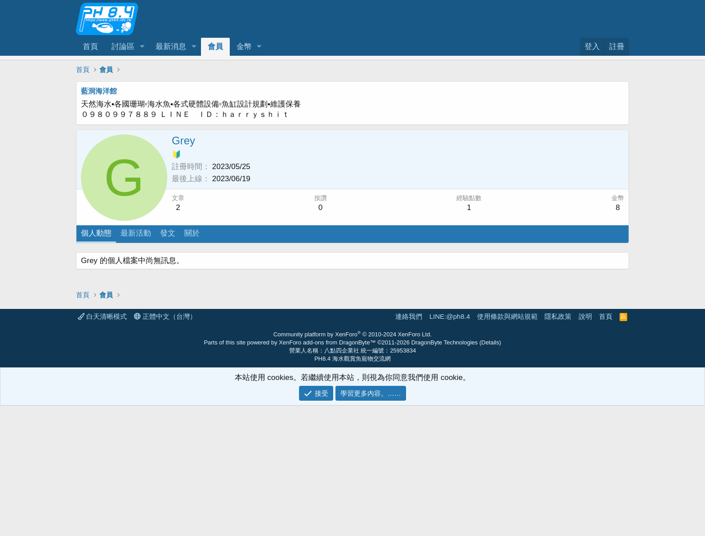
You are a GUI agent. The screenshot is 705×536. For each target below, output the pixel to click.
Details (491, 472)
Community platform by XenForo (352, 464)
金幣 (244, 46)
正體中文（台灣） (165, 447)
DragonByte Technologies (444, 472)
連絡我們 (408, 447)
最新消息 (171, 46)
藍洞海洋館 (99, 91)
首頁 (90, 46)
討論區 (123, 46)
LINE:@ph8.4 (449, 447)
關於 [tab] (192, 233)
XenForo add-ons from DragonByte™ (327, 472)
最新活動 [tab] (135, 233)
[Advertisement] (346, 315)
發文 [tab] (167, 233)
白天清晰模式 (102, 447)
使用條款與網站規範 (507, 447)
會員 (215, 46)
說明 (585, 447)
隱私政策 (557, 447)
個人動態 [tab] (96, 233)
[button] (142, 47)
